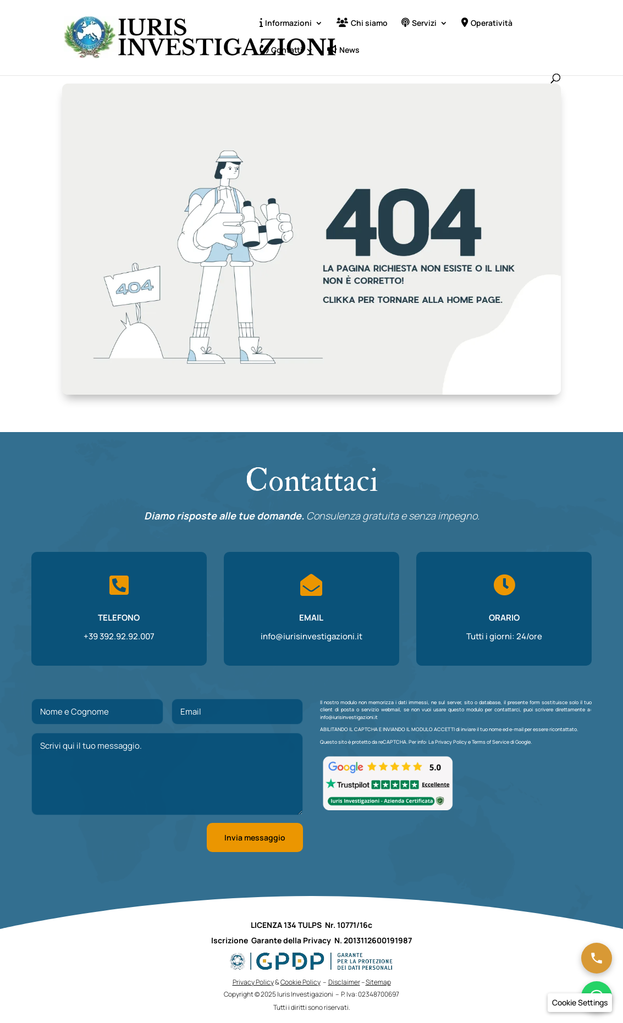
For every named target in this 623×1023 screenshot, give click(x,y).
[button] (580, 1002)
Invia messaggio (254, 837)
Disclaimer (344, 982)
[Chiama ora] (596, 958)
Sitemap (378, 982)
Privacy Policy (451, 741)
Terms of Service (490, 741)
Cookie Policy (300, 982)
